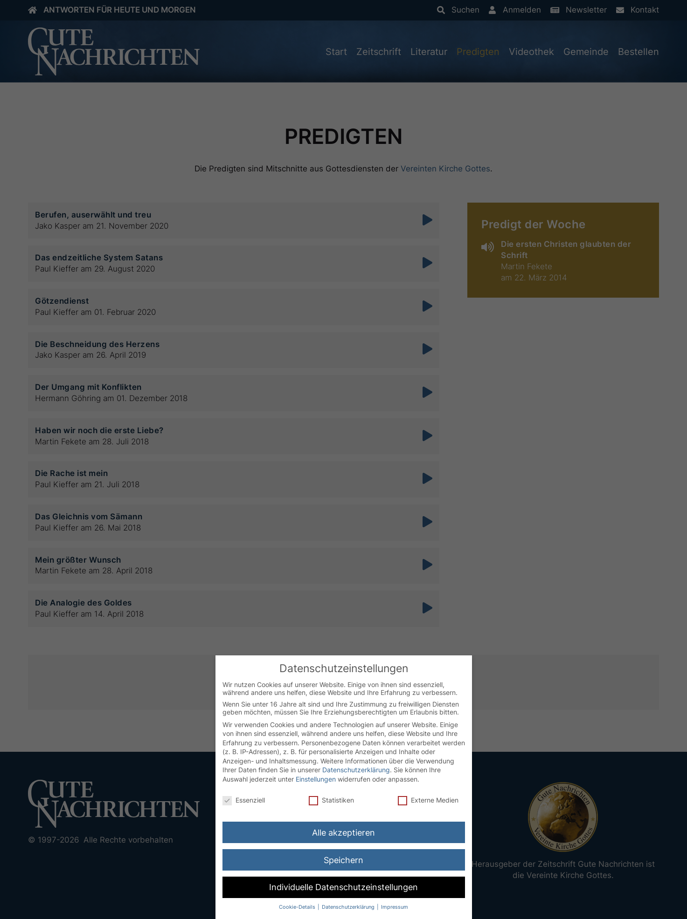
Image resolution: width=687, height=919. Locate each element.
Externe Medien (428, 800)
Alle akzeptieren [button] (343, 832)
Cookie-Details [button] (298, 907)
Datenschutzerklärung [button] (349, 907)
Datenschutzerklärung (356, 770)
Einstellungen (316, 779)
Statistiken (331, 800)
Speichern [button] (343, 860)
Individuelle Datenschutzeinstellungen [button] (343, 887)
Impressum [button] (394, 907)
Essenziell (243, 800)
